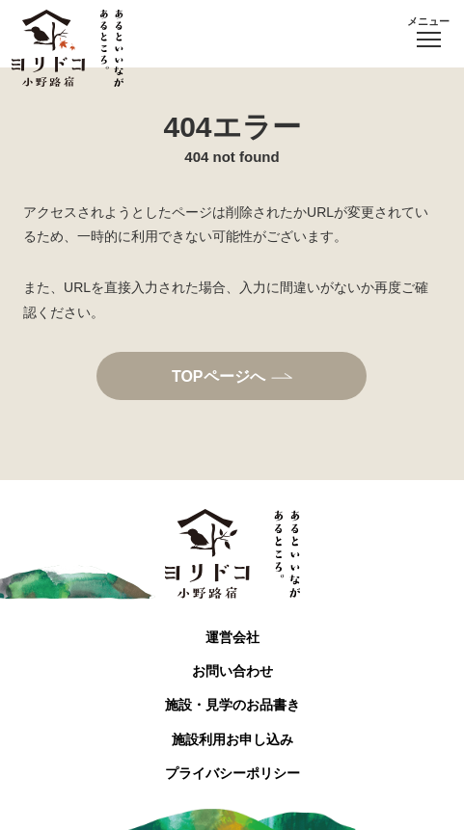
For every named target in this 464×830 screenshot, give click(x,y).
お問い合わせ (232, 671)
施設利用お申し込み (232, 739)
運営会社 (232, 637)
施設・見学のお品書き (232, 704)
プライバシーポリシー (232, 773)
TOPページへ (218, 376)
